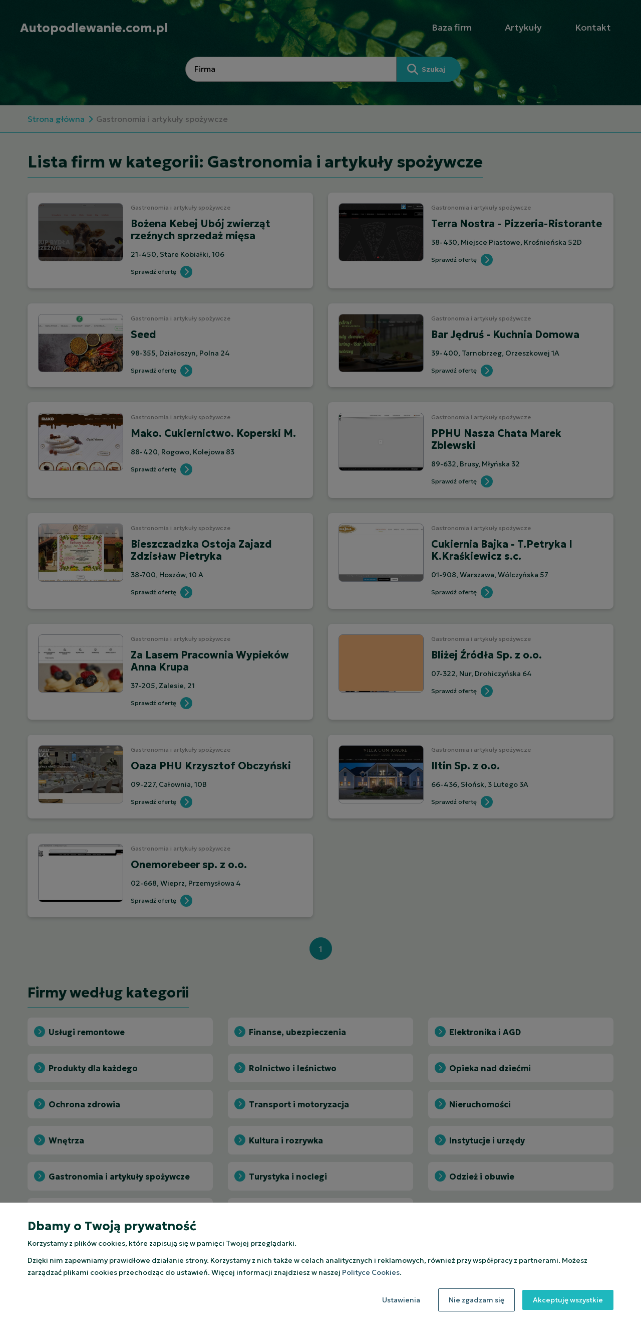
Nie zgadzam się (476, 1299)
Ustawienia (401, 1299)
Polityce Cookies (371, 1272)
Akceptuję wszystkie (568, 1299)
